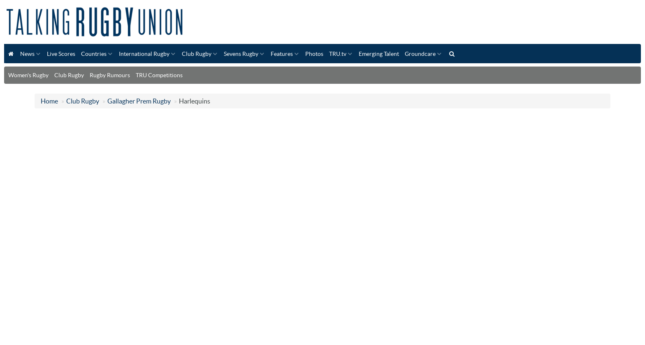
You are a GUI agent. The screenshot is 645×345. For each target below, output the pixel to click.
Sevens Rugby (241, 54)
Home (49, 101)
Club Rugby (196, 54)
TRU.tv (337, 54)
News (27, 54)
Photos (314, 54)
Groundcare (420, 54)
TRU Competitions (159, 75)
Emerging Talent (379, 54)
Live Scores (61, 54)
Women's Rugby (28, 75)
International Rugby (144, 54)
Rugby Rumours (110, 75)
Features (282, 54)
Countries (94, 54)
